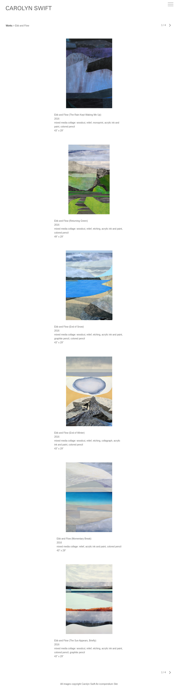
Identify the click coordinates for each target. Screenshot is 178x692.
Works (9, 25)
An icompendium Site (107, 684)
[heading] (29, 9)
